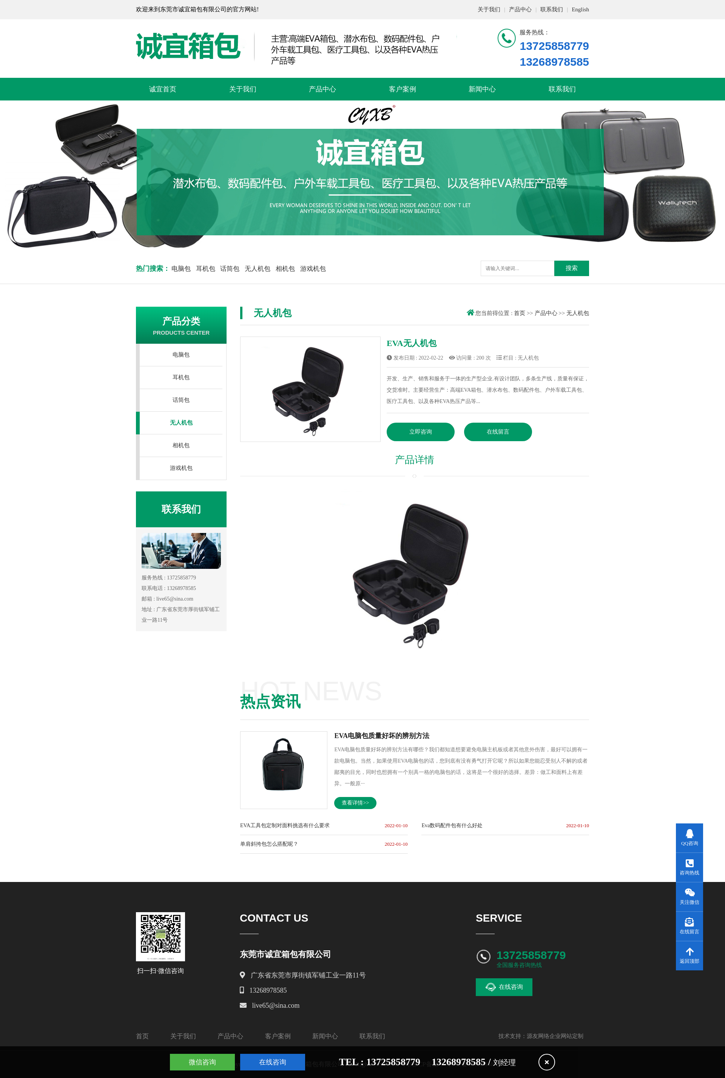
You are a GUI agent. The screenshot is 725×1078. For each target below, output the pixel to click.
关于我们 (489, 9)
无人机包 (257, 268)
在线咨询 (504, 987)
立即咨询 (420, 432)
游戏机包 (313, 268)
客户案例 (402, 89)
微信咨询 (202, 1062)
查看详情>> (355, 803)
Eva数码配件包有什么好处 (452, 825)
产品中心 (520, 9)
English (580, 9)
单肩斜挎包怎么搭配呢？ (269, 844)
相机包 (285, 268)
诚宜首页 (162, 89)
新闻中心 (482, 89)
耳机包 (205, 268)
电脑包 (181, 268)
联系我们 (551, 9)
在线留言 (498, 432)
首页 (519, 313)
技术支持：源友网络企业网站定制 (540, 1036)
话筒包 (229, 268)
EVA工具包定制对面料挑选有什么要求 (285, 825)
